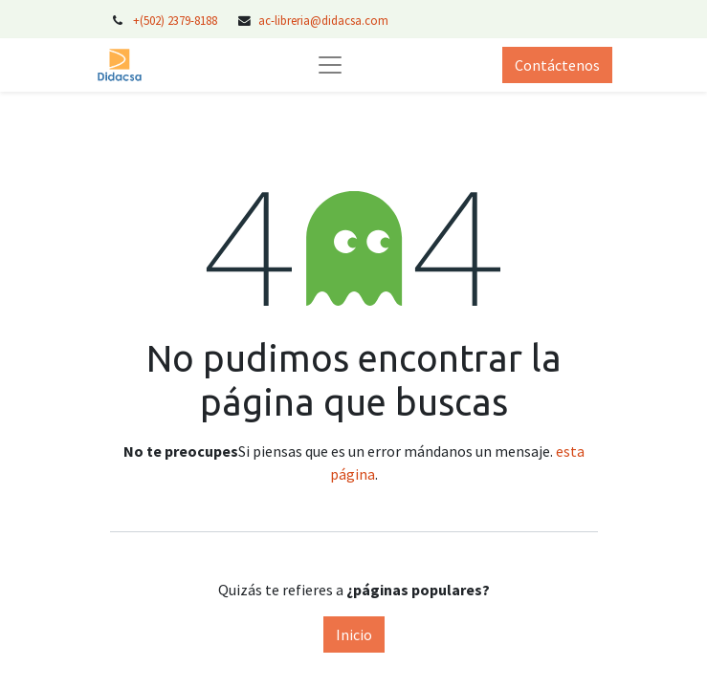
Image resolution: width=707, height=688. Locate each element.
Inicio (354, 634)
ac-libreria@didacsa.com (323, 20)
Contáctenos (557, 65)
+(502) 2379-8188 (176, 20)
